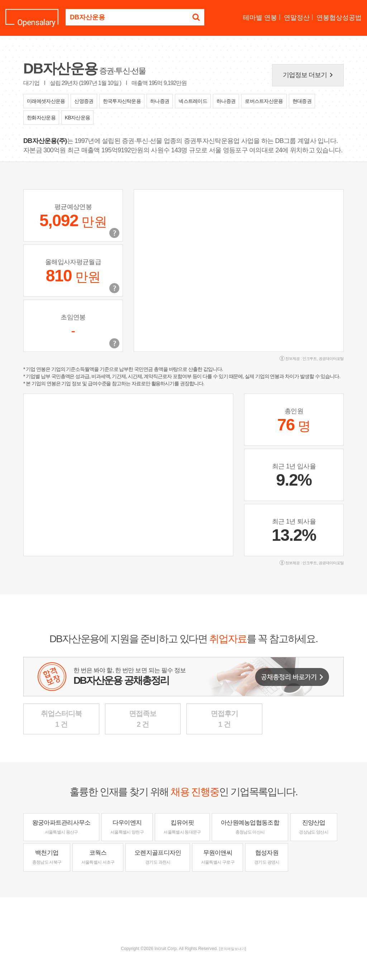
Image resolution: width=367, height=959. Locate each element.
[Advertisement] (183, 921)
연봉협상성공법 (339, 17)
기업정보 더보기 (309, 75)
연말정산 (297, 17)
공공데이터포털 (331, 358)
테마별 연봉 (260, 17)
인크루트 (309, 358)
